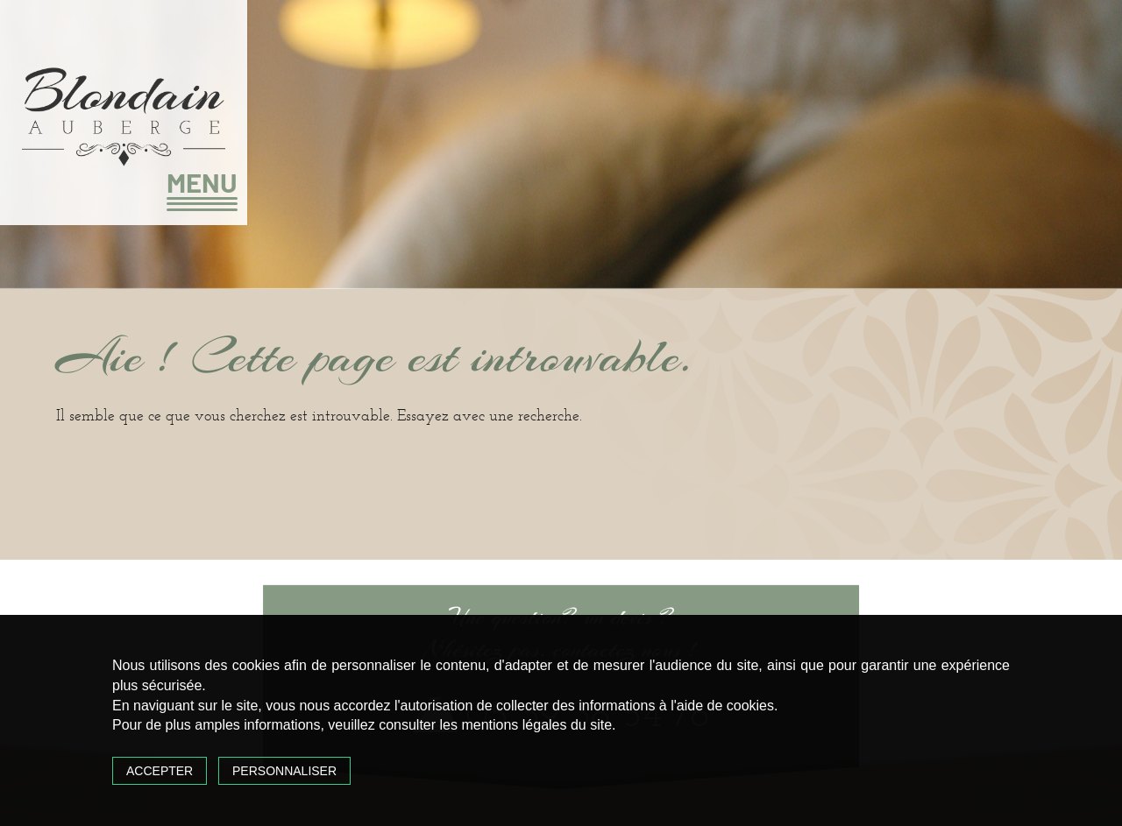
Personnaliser (284, 771)
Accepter (159, 771)
